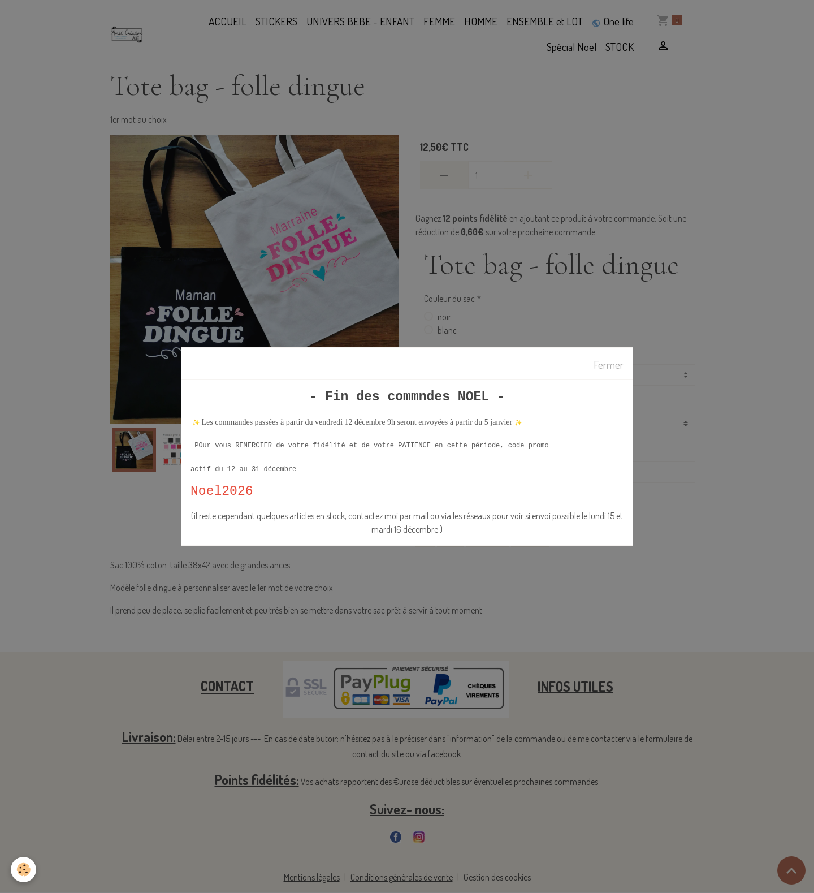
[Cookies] (24, 869)
